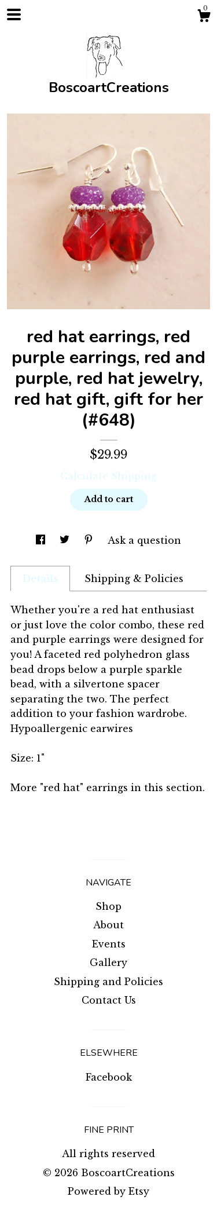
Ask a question (144, 540)
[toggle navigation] (14, 14)
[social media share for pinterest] (90, 540)
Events (109, 944)
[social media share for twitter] (66, 540)
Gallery (108, 962)
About (108, 925)
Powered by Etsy (108, 1191)
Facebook (109, 1077)
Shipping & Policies (133, 578)
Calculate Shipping (108, 476)
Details (40, 578)
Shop (108, 906)
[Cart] (203, 17)
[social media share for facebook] (42, 540)
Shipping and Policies (108, 981)
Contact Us (109, 1000)
